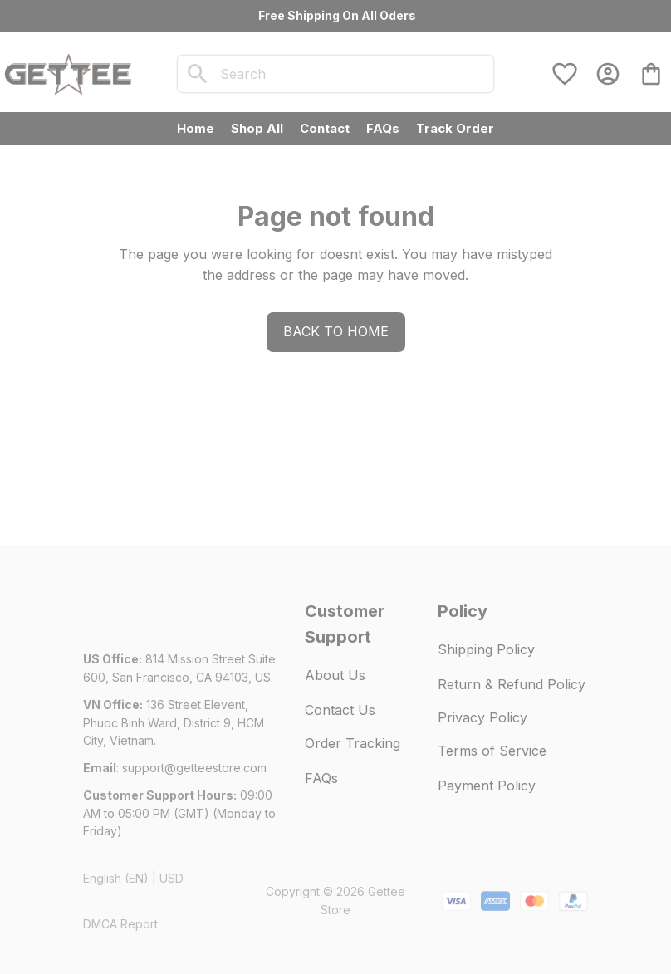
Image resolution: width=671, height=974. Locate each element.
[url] (194, 768)
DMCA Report (120, 924)
